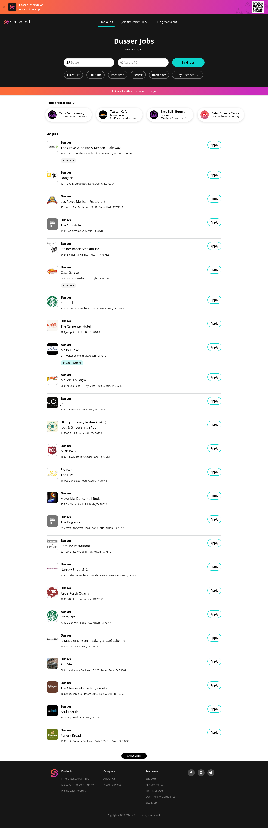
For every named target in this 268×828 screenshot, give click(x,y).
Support (151, 779)
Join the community (134, 22)
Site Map (151, 803)
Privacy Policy (154, 785)
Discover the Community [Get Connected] (77, 785)
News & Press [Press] (112, 785)
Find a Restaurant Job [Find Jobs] (75, 779)
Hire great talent (166, 22)
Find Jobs (188, 62)
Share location (121, 91)
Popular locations (61, 103)
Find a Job (106, 22)
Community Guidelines (160, 797)
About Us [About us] (109, 779)
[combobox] (89, 62)
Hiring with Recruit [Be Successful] (73, 791)
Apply (214, 145)
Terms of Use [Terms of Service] (154, 791)
